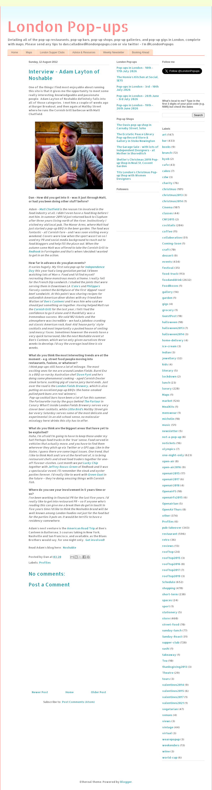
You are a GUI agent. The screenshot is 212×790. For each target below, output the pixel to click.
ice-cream (169, 346)
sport (166, 606)
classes (167, 213)
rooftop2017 (171, 570)
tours (166, 678)
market (167, 400)
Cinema (167, 207)
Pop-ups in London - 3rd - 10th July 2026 (138, 88)
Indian (166, 352)
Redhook (34, 251)
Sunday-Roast (172, 636)
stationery (169, 612)
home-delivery (173, 340)
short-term (170, 594)
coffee (167, 231)
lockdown (169, 376)
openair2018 (171, 485)
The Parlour (92, 401)
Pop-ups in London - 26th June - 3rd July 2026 (138, 97)
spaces (167, 600)
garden (167, 297)
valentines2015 (173, 691)
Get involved (94, 540)
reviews (168, 545)
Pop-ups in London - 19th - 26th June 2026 (135, 106)
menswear (169, 412)
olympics (168, 449)
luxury (167, 388)
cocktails (168, 225)
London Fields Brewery (72, 386)
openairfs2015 (172, 497)
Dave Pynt (84, 374)
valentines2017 (173, 697)
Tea (164, 660)
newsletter (170, 431)
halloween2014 (173, 334)
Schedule (168, 582)
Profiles (45, 562)
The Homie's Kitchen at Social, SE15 (137, 78)
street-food (170, 624)
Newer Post (40, 692)
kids (165, 364)
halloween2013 (173, 328)
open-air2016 (171, 467)
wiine (166, 751)
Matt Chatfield (49, 209)
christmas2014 (172, 201)
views (166, 721)
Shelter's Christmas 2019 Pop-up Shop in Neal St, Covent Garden (137, 163)
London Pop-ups (68, 26)
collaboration (172, 237)
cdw (165, 177)
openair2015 (171, 473)
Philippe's (93, 286)
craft (166, 249)
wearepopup (171, 739)
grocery (168, 310)
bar (164, 140)
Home (14, 52)
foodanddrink (172, 279)
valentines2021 (173, 703)
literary (167, 370)
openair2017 (170, 479)
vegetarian (170, 709)
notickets (169, 443)
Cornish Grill (42, 309)
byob (165, 158)
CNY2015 (168, 219)
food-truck (170, 273)
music (166, 425)
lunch (166, 382)
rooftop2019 (171, 576)
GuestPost (169, 316)
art (164, 134)
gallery (167, 292)
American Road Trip (81, 528)
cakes (166, 171)
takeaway (169, 654)
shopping (168, 588)
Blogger (126, 781)
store (166, 618)
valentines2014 (173, 684)
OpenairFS (169, 491)
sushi (165, 648)
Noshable (69, 547)
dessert (167, 255)
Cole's (76, 286)
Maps (29, 52)
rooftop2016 (171, 564)
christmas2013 (172, 195)
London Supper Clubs (52, 52)
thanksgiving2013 (174, 666)
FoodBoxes (170, 285)
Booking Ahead (140, 52)
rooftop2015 (171, 558)
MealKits (168, 406)
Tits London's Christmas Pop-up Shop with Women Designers (137, 175)
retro (166, 539)
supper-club (170, 642)
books (166, 146)
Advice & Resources (83, 52)
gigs (165, 304)
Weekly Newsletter (113, 52)
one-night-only (173, 455)
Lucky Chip (90, 463)
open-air (168, 461)
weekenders (170, 745)
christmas (169, 189)
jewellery (169, 358)
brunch (167, 152)
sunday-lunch (172, 630)
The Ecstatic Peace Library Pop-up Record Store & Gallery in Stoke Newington (136, 137)
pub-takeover (171, 527)
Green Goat (95, 474)
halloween (169, 322)
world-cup (169, 757)
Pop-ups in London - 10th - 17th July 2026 (135, 69)
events (167, 261)
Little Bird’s (75, 409)
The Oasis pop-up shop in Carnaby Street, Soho (134, 126)
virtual (167, 733)
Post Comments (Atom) (78, 702)
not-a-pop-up (171, 437)
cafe (165, 164)
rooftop (168, 551)
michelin (168, 418)
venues (167, 715)
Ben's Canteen (53, 301)
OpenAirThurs (172, 509)
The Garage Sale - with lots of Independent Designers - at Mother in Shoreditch (138, 150)
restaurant (169, 533)
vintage (167, 727)
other (166, 515)
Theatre (167, 672)
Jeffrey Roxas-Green (62, 466)
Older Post (98, 692)
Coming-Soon (171, 243)
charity (167, 183)
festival (168, 267)
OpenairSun (170, 503)
